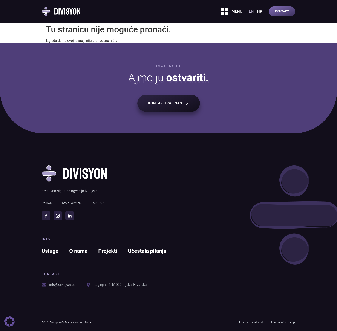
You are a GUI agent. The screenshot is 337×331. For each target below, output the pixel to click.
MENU (236, 11)
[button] (9, 321)
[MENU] (224, 11)
